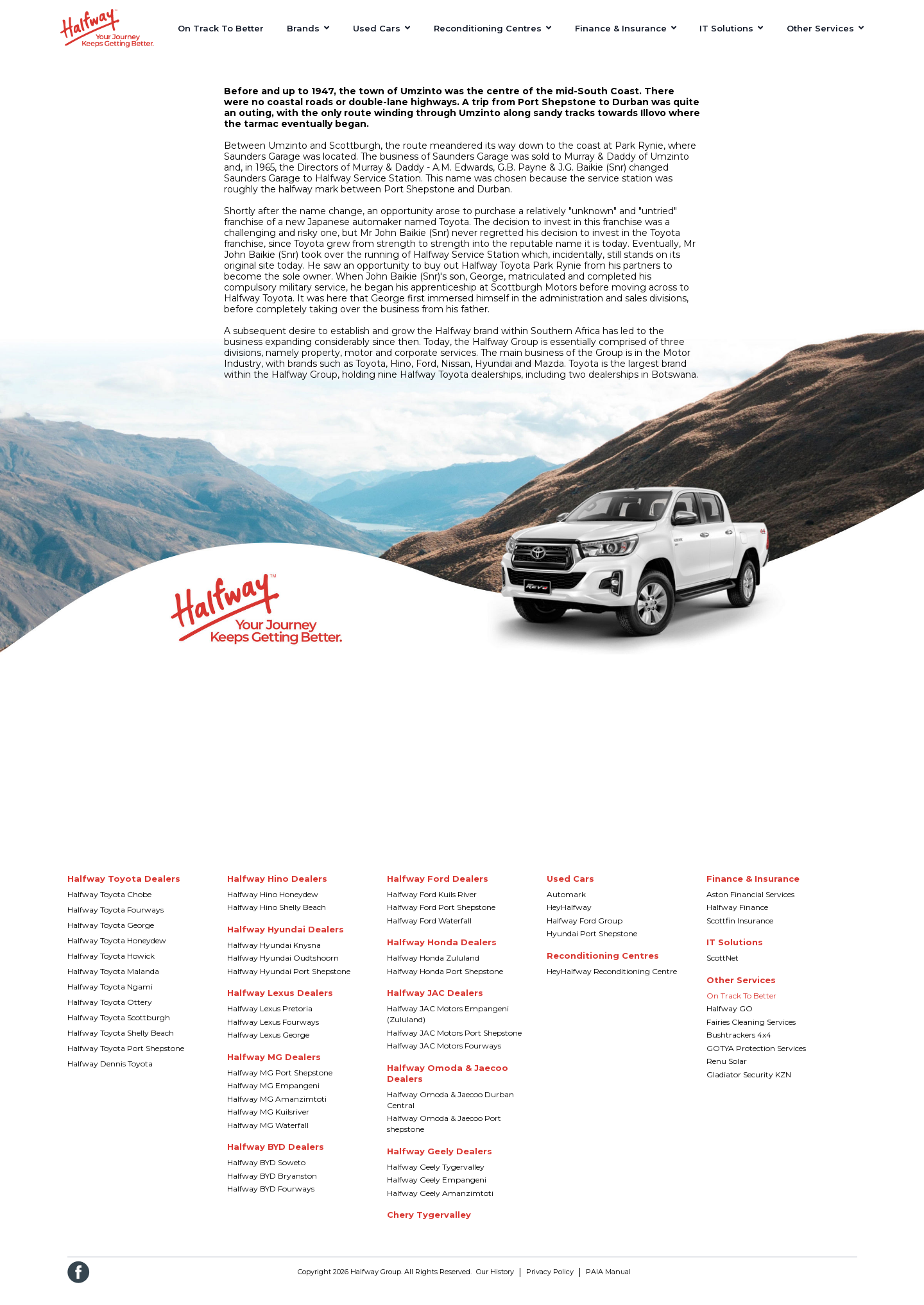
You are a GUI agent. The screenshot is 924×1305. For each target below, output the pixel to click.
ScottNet (722, 967)
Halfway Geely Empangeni (436, 1189)
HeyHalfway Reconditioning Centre (612, 981)
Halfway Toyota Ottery (109, 1011)
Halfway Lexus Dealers (280, 1002)
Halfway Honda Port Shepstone (445, 981)
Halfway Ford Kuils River (432, 904)
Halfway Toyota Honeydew (116, 950)
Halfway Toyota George (110, 934)
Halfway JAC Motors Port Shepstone (454, 1042)
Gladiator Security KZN (748, 1084)
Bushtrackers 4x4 (738, 1044)
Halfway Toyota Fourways (115, 919)
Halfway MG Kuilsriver (268, 1121)
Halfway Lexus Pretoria (269, 1018)
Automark (566, 904)
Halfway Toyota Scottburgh (118, 1027)
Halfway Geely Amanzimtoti (440, 1203)
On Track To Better (741, 1005)
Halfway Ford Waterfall (429, 930)
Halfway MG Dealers (274, 1066)
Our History (495, 1281)
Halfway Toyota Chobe (109, 904)
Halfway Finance (737, 917)
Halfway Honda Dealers (442, 952)
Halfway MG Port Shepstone (279, 1082)
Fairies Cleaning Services (751, 1031)
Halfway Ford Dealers (437, 888)
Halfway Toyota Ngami (110, 996)
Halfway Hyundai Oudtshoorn (283, 967)
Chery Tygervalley (429, 1224)
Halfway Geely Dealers (439, 1161)
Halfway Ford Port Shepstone (441, 917)
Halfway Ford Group (584, 930)
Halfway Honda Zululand (433, 967)
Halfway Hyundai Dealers (285, 939)
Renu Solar (726, 1070)
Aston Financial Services (750, 904)
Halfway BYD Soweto (266, 1172)
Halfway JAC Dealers (435, 1002)
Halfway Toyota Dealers (123, 888)
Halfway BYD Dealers (275, 1156)
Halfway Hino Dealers (277, 888)
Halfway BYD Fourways (270, 1198)
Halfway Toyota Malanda (113, 981)
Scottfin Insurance (739, 930)
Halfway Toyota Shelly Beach (120, 1042)
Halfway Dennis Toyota (110, 1073)
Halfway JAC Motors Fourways (444, 1055)
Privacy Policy (550, 1281)
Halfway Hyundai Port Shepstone (288, 981)
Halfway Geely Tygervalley (435, 1176)
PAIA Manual (608, 1281)
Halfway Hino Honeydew (272, 904)
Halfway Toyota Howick (111, 965)
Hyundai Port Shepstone (592, 943)
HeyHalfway (569, 917)
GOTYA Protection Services (756, 1058)
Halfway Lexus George (268, 1044)
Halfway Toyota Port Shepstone (125, 1058)
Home (71, 68)
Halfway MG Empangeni (273, 1095)
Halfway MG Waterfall (268, 1135)
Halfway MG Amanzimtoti (277, 1108)
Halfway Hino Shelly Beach (276, 917)
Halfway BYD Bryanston (272, 1185)
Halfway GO (729, 1018)
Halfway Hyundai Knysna (274, 954)
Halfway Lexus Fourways (273, 1031)
